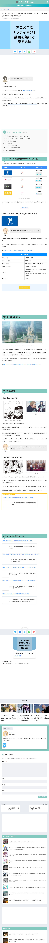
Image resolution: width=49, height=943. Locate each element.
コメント (4, 761)
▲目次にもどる (24, 208)
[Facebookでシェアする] (20, 51)
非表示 (25, 132)
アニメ (10, 661)
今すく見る (38, 194)
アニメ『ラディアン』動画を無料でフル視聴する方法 (16, 594)
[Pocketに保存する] (34, 51)
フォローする (18, 656)
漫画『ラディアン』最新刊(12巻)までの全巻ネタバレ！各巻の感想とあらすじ (22, 364)
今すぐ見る (38, 181)
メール (3, 785)
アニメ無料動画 (19, 663)
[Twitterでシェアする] (15, 51)
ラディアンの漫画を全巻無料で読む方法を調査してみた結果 (17, 250)
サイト (3, 790)
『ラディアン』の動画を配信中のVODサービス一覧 (16, 136)
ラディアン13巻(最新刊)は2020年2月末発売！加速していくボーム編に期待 (21, 554)
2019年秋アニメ (10, 663)
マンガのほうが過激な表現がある (13, 147)
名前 (3, 779)
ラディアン (27, 663)
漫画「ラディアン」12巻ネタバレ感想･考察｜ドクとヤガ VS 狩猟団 (19, 567)
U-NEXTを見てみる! (24, 287)
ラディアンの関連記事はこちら (11, 150)
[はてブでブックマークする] (24, 51)
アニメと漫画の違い (9, 143)
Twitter (4, 747)
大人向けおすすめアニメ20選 (24, 5)
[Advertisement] (24, 65)
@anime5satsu (27, 90)
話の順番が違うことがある (11, 145)
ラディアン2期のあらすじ (10, 141)
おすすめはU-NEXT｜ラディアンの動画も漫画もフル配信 (18, 138)
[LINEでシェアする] (29, 51)
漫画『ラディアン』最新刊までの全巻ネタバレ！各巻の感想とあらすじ (20, 580)
